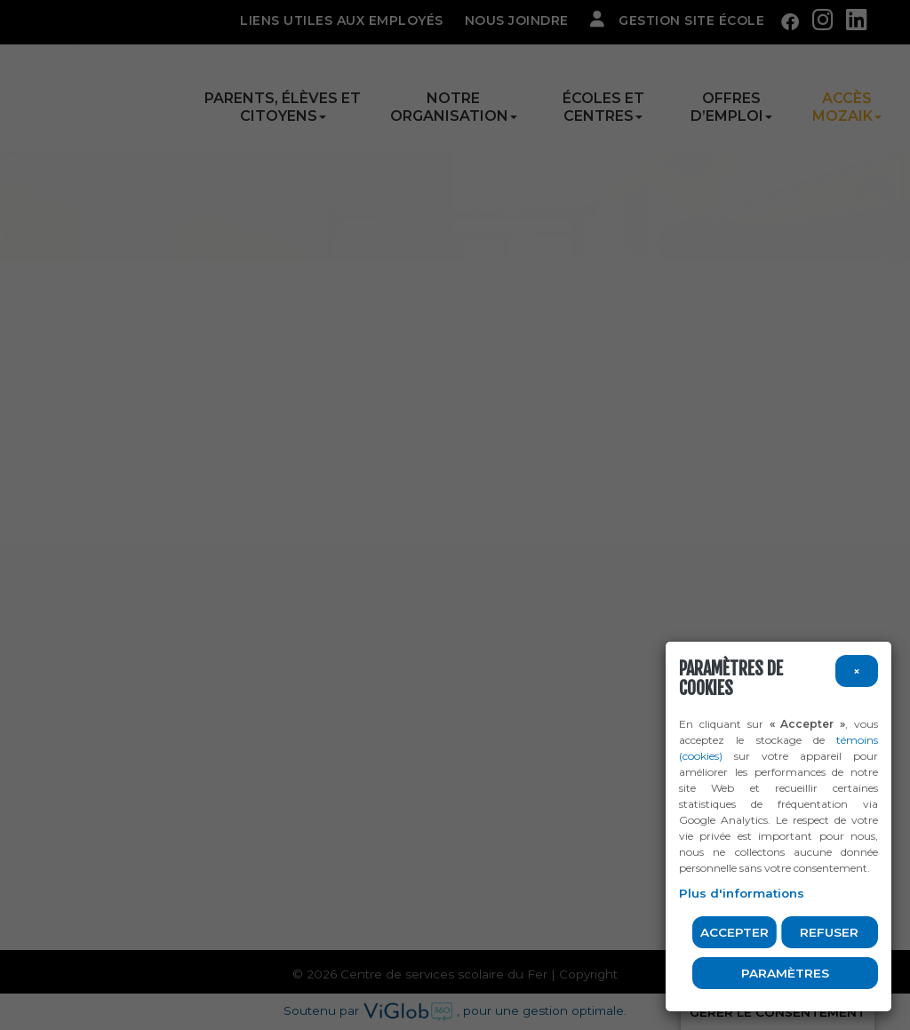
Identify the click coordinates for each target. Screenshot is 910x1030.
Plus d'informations (741, 893)
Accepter (734, 932)
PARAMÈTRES (785, 973)
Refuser (829, 932)
